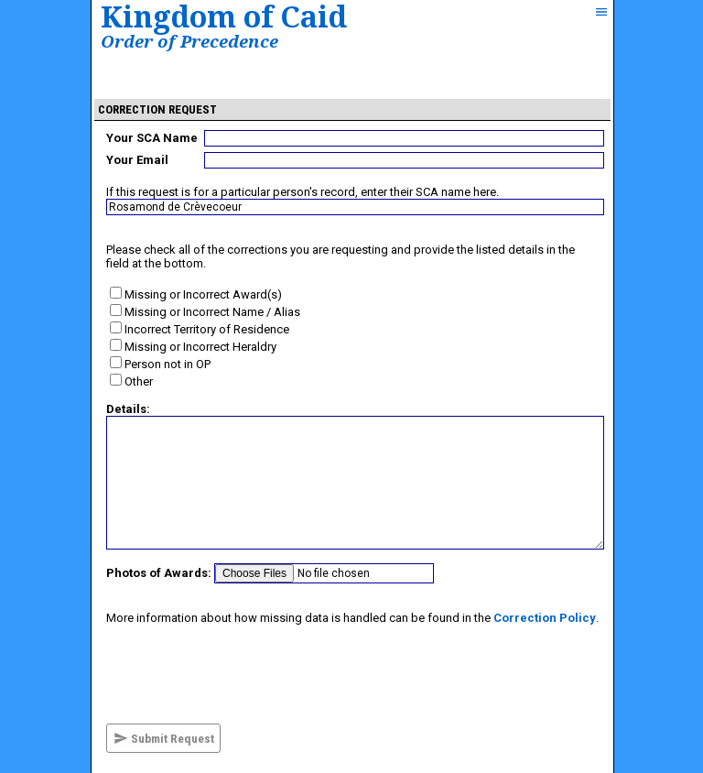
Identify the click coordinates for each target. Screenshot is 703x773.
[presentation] (245, 674)
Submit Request (164, 738)
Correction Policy (544, 618)
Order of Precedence (189, 40)
